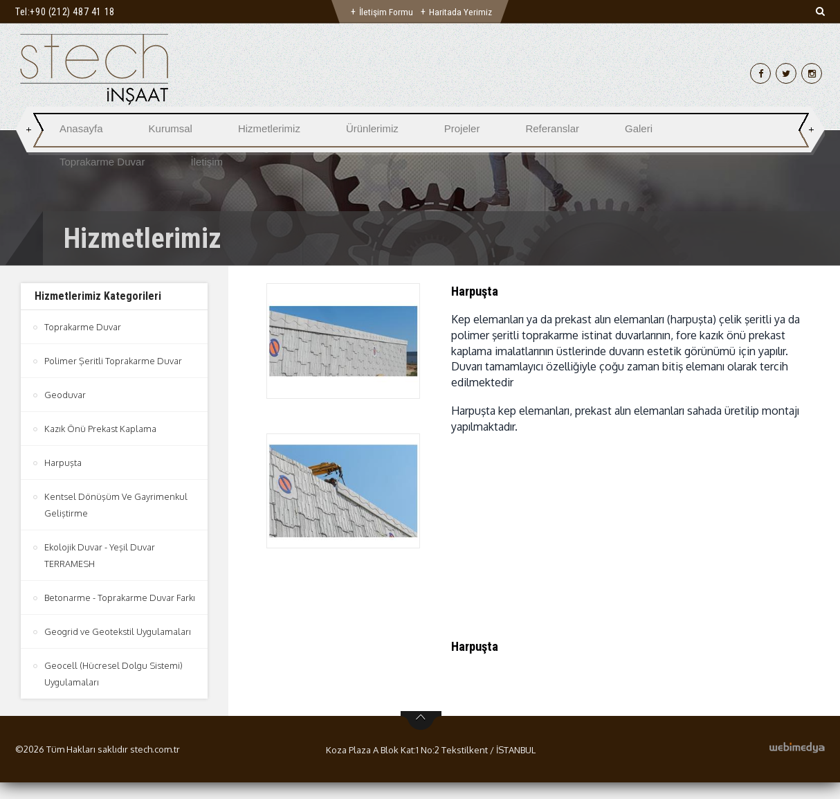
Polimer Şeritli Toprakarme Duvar (113, 360)
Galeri (638, 128)
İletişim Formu (386, 11)
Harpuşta (63, 462)
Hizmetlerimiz (269, 128)
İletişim (206, 162)
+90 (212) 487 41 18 (72, 11)
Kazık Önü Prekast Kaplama (100, 428)
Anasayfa (81, 128)
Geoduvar (65, 394)
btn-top (421, 737)
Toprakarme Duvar (102, 162)
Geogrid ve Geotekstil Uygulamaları (118, 648)
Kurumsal (170, 128)
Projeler (462, 128)
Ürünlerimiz (372, 128)
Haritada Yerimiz (461, 11)
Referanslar (552, 128)
